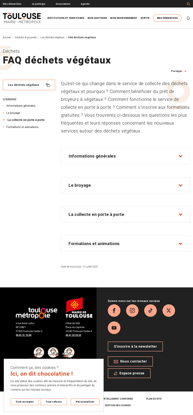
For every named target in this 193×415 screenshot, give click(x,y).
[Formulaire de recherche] (188, 4)
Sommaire (10, 99)
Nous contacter (130, 363)
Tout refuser (54, 401)
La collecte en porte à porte (26, 120)
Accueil (7, 37)
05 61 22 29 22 (73, 335)
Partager (176, 71)
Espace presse (129, 374)
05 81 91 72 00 (23, 335)
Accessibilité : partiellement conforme (107, 400)
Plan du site (154, 400)
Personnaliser (85, 401)
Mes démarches (12, 4)
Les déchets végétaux (52, 37)
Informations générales (20, 105)
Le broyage (13, 113)
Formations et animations (22, 127)
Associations (63, 4)
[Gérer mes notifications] (188, 18)
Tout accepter (25, 401)
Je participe (38, 4)
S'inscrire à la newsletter (135, 348)
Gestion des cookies (118, 406)
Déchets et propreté (26, 37)
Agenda (85, 4)
